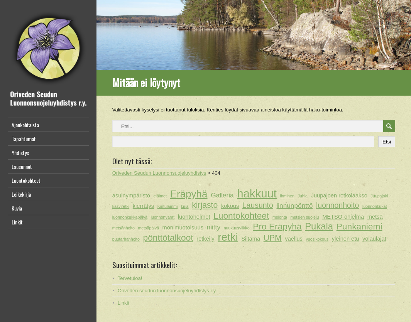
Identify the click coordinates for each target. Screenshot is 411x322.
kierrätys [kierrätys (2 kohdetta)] (143, 206)
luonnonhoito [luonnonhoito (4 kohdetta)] (337, 205)
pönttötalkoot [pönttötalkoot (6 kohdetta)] (168, 237)
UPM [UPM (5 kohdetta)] (273, 237)
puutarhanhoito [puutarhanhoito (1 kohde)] (126, 239)
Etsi (386, 142)
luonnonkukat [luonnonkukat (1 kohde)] (374, 206)
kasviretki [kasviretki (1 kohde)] (120, 206)
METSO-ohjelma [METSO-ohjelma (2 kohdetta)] (343, 217)
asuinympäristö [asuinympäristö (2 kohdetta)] (131, 195)
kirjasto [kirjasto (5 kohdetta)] (205, 205)
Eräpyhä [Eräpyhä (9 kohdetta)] (189, 194)
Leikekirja (21, 194)
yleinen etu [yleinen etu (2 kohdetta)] (345, 239)
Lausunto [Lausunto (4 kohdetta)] (257, 205)
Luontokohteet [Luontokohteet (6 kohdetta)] (241, 215)
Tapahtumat (24, 139)
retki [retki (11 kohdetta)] (228, 237)
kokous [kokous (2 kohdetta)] (230, 206)
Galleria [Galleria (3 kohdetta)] (222, 195)
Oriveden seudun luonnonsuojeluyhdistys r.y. (167, 290)
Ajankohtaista (25, 125)
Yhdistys (20, 152)
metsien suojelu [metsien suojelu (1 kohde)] (304, 217)
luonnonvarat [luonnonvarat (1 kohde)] (163, 217)
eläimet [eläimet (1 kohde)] (160, 196)
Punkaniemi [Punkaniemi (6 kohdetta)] (359, 226)
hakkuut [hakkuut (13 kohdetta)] (257, 193)
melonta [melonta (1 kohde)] (279, 217)
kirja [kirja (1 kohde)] (185, 206)
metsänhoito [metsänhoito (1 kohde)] (123, 228)
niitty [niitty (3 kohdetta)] (213, 227)
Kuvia (17, 208)
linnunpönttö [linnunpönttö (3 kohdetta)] (294, 205)
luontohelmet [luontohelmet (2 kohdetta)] (194, 217)
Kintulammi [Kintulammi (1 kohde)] (167, 206)
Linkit (17, 222)
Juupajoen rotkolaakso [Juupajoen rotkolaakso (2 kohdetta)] (339, 195)
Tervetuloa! (130, 278)
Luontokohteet (26, 180)
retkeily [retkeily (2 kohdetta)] (205, 239)
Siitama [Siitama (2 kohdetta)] (250, 239)
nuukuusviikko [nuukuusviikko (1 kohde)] (237, 228)
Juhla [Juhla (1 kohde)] (303, 196)
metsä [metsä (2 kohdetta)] (375, 217)
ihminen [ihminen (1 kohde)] (287, 196)
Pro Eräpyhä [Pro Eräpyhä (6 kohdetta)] (277, 226)
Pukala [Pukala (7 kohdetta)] (319, 226)
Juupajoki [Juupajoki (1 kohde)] (379, 196)
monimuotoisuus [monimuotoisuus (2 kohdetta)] (182, 227)
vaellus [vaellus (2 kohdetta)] (293, 239)
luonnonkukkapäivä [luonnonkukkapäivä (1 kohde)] (129, 217)
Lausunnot (22, 166)
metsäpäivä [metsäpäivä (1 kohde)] (148, 228)
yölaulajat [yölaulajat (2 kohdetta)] (374, 239)
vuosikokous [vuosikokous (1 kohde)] (317, 239)
